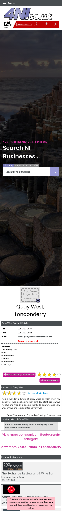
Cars (28, 165)
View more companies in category (31, 436)
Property (19, 165)
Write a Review (50, 380)
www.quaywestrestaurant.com (35, 336)
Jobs (35, 165)
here (34, 505)
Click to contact (28, 341)
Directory (8, 165)
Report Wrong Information (20, 374)
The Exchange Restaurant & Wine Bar (27, 473)
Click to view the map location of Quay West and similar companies (29, 426)
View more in (31, 447)
